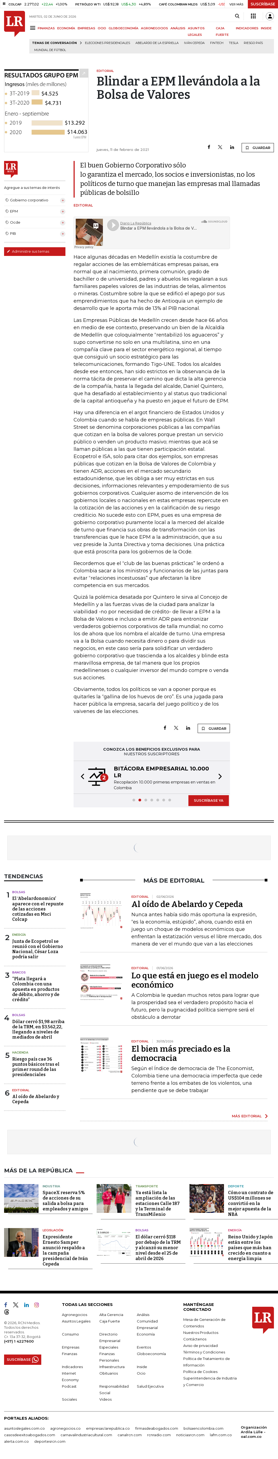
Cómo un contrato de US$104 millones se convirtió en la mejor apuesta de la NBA (250, 1203)
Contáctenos (194, 1339)
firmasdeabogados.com (156, 1428)
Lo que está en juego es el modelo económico (194, 980)
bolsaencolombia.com (203, 1428)
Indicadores (72, 1367)
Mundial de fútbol (50, 50)
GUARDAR (257, 147)
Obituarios (108, 1373)
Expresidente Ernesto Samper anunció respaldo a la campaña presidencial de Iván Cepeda (65, 1250)
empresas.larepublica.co (108, 1428)
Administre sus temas (28, 251)
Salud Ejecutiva (150, 1386)
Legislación (53, 1230)
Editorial (20, 1090)
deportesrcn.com (49, 1441)
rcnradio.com (159, 1435)
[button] (81, 777)
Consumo (70, 1334)
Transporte (146, 1186)
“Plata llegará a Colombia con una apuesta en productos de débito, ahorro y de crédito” (35, 989)
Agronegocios (74, 1314)
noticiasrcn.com (190, 1435)
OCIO (102, 28)
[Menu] (33, 27)
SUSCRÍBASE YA (208, 800)
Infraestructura (112, 1367)
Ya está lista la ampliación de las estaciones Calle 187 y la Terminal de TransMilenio (157, 1203)
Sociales (69, 1399)
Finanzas (69, 1354)
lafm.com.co (221, 1435)
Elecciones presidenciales (107, 43)
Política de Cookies (200, 1371)
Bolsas (18, 892)
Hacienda (20, 1052)
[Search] (237, 16)
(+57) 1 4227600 (19, 1341)
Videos (105, 1399)
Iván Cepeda (194, 43)
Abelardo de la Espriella (157, 43)
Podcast (69, 1386)
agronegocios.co (65, 1428)
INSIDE (266, 28)
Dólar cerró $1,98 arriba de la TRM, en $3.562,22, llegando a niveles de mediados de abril (38, 1029)
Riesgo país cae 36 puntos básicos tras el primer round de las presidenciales (35, 1067)
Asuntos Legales (76, 1321)
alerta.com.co (16, 1441)
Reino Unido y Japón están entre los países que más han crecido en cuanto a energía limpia (250, 1247)
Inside (142, 1367)
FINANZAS (46, 28)
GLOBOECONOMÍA (123, 28)
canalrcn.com (130, 1435)
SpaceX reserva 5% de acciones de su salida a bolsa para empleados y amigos (65, 1200)
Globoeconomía (151, 1354)
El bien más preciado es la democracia (180, 1053)
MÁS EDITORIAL (247, 1116)
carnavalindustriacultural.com (86, 1435)
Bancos (19, 972)
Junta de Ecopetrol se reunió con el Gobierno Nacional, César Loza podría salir (37, 949)
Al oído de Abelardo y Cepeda (187, 904)
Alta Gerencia (111, 1314)
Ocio (141, 1373)
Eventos (144, 1347)
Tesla (233, 43)
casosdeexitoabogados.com (29, 1435)
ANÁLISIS (177, 28)
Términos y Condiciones (204, 1352)
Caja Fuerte (109, 1321)
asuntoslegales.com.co (24, 1428)
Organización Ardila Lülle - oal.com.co (254, 1432)
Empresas (70, 1347)
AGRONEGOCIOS (154, 28)
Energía (19, 935)
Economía (146, 1334)
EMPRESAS (86, 28)
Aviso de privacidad (200, 1345)
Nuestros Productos (200, 1332)
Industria (51, 1186)
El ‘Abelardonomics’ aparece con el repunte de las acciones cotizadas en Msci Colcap (38, 909)
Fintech (216, 43)
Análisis (143, 1314)
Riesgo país (253, 43)
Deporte (236, 1186)
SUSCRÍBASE (263, 4)
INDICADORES (247, 28)
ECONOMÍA (66, 28)
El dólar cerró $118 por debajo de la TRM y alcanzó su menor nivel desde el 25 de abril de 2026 (158, 1247)
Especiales (108, 1347)
